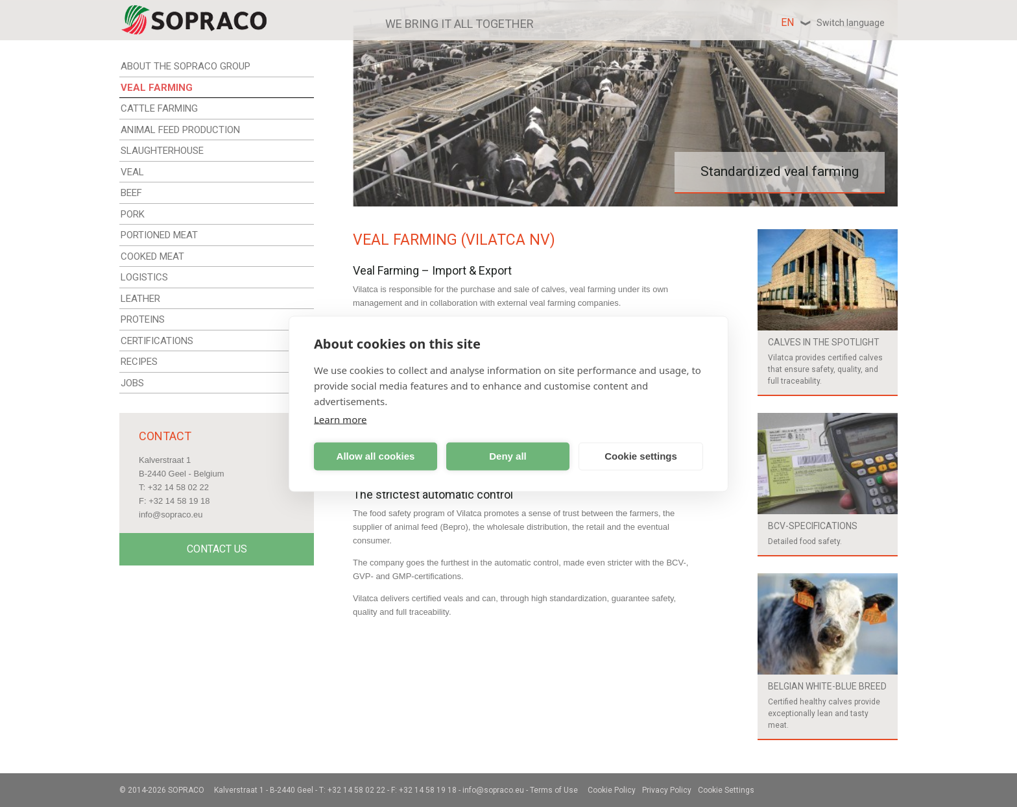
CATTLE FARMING (159, 108)
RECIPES (139, 361)
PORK (133, 214)
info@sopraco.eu (170, 514)
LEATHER (140, 298)
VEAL (132, 172)
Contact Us (217, 549)
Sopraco (186, 790)
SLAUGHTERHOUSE (162, 150)
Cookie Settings (726, 790)
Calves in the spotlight (823, 342)
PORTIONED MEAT (159, 235)
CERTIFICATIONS (157, 341)
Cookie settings (640, 456)
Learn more (340, 418)
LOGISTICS (144, 277)
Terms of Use (554, 790)
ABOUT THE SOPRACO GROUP (185, 66)
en (833, 22)
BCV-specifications (812, 526)
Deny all (508, 456)
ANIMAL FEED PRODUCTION (180, 130)
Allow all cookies (376, 456)
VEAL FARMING (157, 87)
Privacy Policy (666, 790)
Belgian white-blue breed (827, 686)
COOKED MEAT (152, 256)
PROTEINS (143, 319)
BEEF (131, 193)
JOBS (132, 383)
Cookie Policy (612, 790)
